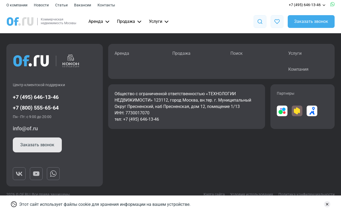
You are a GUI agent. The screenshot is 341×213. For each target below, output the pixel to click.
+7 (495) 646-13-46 (307, 5)
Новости (41, 5)
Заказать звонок (311, 21)
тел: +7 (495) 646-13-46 (137, 119)
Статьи (61, 5)
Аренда (99, 21)
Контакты (106, 5)
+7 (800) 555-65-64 (36, 108)
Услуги (159, 21)
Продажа (130, 21)
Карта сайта (214, 194)
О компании (16, 5)
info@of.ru (25, 128)
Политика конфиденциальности (306, 194)
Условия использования (251, 194)
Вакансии (82, 5)
